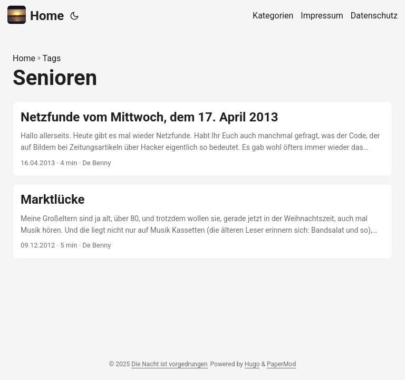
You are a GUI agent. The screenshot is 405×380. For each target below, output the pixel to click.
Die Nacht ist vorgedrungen (169, 364)
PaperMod (281, 364)
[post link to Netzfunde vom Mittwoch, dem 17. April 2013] (202, 139)
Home (35, 15)
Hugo (252, 364)
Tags (52, 58)
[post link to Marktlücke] (202, 221)
